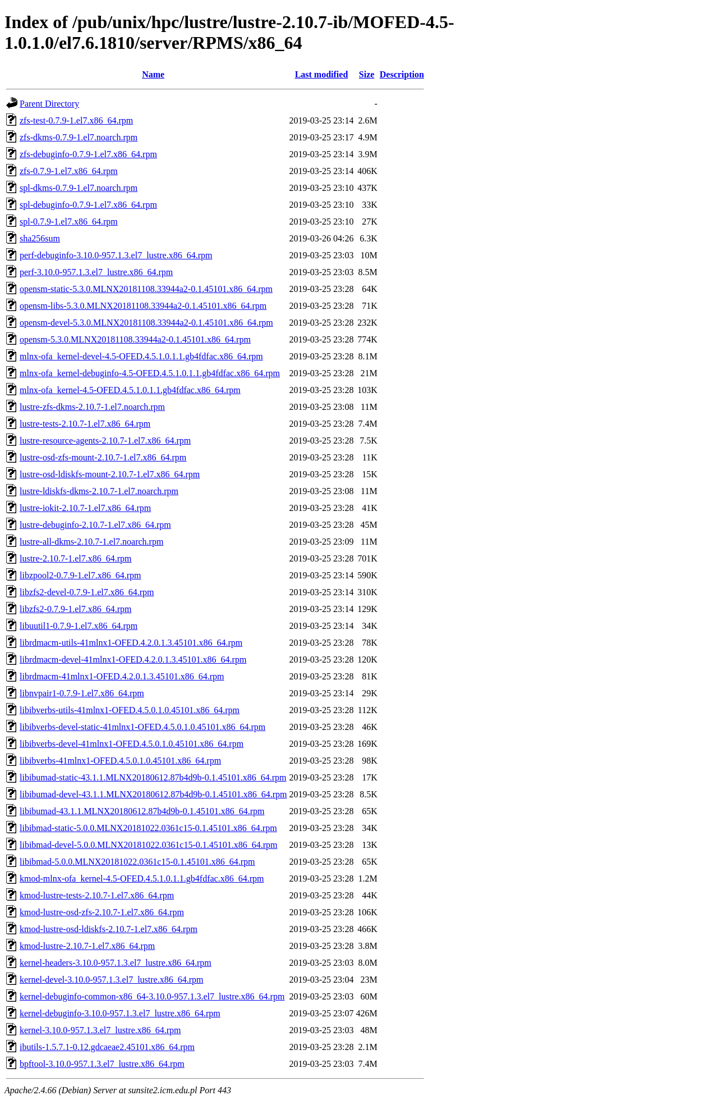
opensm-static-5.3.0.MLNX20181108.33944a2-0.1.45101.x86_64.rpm (146, 289)
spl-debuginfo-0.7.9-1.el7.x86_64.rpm (88, 204)
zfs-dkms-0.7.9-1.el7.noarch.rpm (78, 137)
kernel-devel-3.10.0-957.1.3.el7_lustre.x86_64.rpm (111, 979)
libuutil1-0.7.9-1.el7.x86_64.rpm (78, 626)
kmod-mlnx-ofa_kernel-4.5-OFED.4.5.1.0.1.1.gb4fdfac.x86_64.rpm (142, 878)
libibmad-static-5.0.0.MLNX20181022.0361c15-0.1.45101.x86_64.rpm (148, 828)
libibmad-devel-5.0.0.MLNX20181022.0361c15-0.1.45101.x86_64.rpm (149, 845)
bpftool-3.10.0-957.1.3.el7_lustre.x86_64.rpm (102, 1064)
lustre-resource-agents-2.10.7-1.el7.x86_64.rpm (105, 440)
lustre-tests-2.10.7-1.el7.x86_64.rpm (85, 423)
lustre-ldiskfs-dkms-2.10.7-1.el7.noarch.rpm (99, 491)
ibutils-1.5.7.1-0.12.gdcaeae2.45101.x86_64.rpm (107, 1047)
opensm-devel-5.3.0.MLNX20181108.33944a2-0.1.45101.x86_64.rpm (146, 322)
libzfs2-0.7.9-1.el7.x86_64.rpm (76, 609)
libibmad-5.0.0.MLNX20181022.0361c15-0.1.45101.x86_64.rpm (137, 861)
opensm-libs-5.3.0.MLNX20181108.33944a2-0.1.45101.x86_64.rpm (143, 306)
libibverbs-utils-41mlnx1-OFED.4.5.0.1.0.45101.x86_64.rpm (130, 710)
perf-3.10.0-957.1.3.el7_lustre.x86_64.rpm (96, 272)
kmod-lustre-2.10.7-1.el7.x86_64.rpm (87, 946)
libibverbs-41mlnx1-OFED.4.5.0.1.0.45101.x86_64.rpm (120, 760)
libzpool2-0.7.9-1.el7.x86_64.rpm (80, 575)
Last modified (321, 74)
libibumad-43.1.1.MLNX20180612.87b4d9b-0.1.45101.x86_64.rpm (142, 811)
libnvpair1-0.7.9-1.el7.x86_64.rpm (82, 693)
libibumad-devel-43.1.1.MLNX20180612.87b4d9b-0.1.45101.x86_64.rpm (153, 794)
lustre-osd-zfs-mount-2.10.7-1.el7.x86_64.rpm (103, 457)
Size (367, 74)
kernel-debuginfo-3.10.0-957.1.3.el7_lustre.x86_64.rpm (120, 1013)
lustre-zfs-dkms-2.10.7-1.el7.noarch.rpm (92, 407)
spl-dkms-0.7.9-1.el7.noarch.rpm (78, 188)
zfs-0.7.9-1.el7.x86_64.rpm (69, 171)
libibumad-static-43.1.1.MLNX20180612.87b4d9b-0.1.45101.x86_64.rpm (153, 777)
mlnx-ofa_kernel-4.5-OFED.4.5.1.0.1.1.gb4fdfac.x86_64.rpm (130, 390)
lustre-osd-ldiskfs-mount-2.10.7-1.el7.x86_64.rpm (110, 474)
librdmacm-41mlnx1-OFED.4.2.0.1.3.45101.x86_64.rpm (122, 676)
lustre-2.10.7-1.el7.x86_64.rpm (76, 558)
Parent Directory (49, 103)
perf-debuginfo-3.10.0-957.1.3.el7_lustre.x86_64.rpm (116, 255)
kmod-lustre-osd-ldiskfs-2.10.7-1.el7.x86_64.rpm (108, 929)
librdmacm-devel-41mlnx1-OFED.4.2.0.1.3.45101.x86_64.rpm (133, 659)
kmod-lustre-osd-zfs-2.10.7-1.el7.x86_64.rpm (102, 912)
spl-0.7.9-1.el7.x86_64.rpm (69, 221)
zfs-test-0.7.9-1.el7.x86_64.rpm (76, 120)
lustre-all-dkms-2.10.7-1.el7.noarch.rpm (91, 541)
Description (402, 74)
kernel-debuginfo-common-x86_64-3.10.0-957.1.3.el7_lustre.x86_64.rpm (152, 996)
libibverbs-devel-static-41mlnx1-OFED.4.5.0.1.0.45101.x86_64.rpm (142, 727)
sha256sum (40, 238)
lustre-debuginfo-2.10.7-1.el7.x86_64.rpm (95, 525)
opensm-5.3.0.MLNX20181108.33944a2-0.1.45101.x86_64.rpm (135, 339)
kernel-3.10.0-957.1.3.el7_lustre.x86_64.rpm (100, 1030)
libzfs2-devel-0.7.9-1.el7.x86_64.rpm (87, 592)
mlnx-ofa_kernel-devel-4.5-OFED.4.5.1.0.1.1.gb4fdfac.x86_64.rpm (141, 356)
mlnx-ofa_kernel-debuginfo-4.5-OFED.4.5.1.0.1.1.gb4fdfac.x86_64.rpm (150, 373)
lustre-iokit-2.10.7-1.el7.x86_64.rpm (85, 508)
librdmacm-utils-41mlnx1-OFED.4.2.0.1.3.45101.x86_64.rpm (131, 642)
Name (153, 74)
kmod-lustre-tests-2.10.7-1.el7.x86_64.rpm (97, 895)
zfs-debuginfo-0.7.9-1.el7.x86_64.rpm (88, 154)
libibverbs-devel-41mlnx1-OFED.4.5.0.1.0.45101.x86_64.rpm (131, 743)
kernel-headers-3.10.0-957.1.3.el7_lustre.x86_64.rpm (115, 962)
